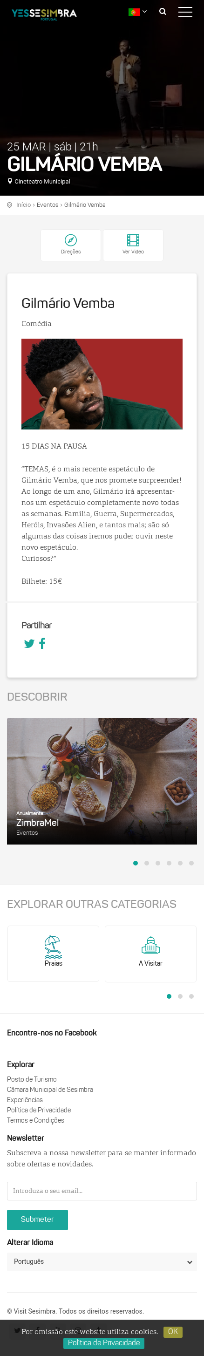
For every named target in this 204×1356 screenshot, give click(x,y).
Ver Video (133, 244)
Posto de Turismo (32, 1080)
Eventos (47, 205)
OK (173, 1332)
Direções (71, 252)
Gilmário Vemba (85, 205)
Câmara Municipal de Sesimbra (50, 1090)
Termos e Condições (35, 1121)
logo (51, 16)
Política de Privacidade (39, 1110)
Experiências (25, 1100)
